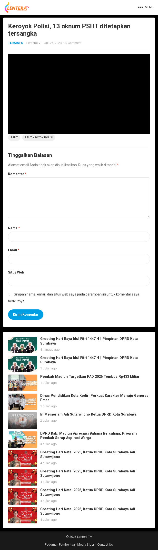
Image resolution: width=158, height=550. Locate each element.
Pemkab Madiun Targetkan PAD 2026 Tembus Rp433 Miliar (89, 377)
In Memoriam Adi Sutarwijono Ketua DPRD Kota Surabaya (88, 414)
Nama (14, 228)
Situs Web (16, 272)
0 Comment (73, 43)
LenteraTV (33, 43)
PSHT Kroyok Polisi (39, 137)
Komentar (17, 174)
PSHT (14, 137)
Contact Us (105, 544)
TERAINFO (15, 43)
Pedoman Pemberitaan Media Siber (69, 544)
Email (14, 250)
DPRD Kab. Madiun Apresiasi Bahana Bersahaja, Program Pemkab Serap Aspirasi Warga (88, 435)
